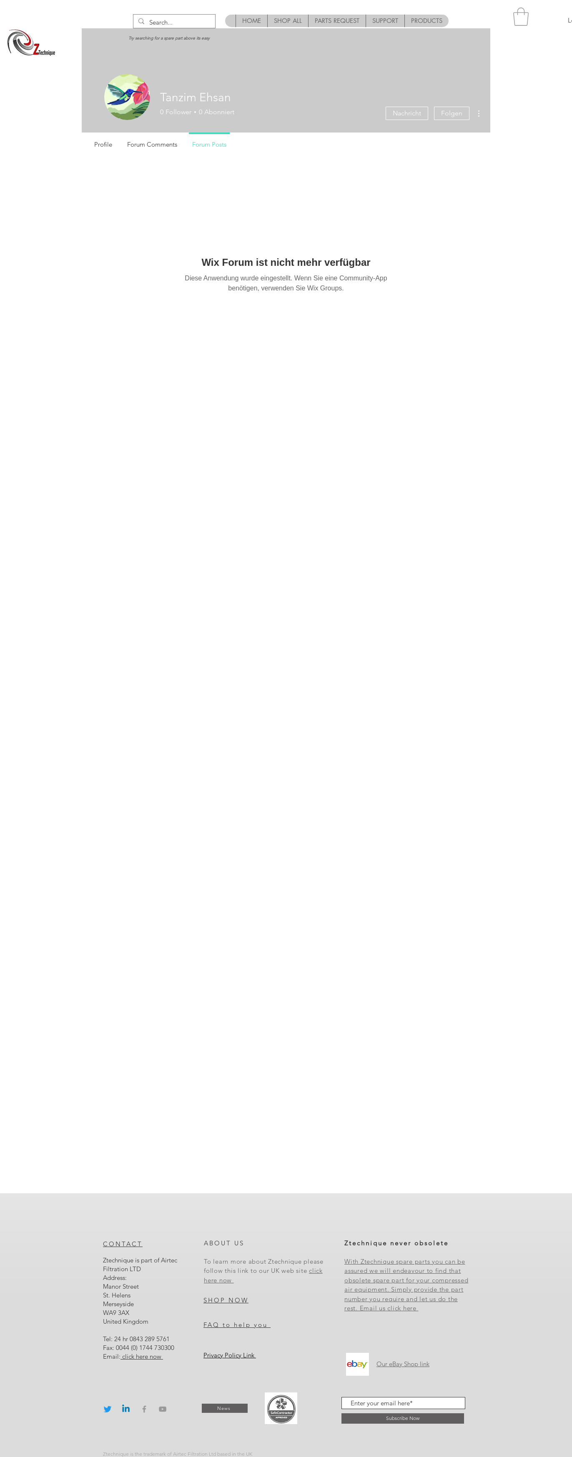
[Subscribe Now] (402, 1418)
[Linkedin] (125, 1409)
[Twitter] (107, 1409)
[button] (521, 16)
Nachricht (407, 113)
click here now (141, 1356)
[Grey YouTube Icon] (162, 1409)
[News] (225, 1408)
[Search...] (173, 22)
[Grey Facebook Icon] (144, 1409)
